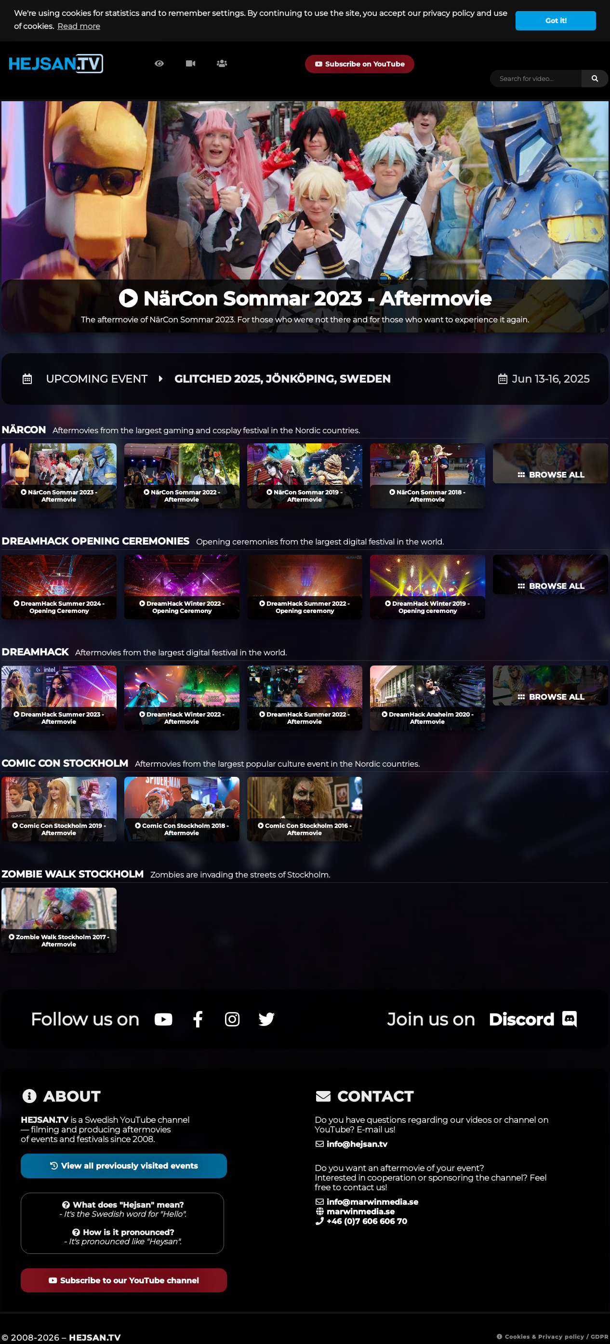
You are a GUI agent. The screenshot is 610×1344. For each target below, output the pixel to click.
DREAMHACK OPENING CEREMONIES (95, 525)
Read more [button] (78, 26)
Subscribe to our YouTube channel (121, 1264)
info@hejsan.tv (359, 1128)
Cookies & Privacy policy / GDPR (548, 1320)
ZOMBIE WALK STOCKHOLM (72, 859)
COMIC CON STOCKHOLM (64, 747)
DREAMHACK (34, 636)
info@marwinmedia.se (375, 1186)
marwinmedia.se (362, 1195)
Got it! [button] (556, 20)
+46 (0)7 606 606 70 (370, 1205)
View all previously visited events (121, 1150)
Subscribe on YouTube (345, 64)
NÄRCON (23, 414)
